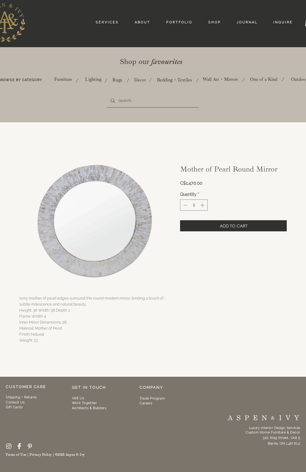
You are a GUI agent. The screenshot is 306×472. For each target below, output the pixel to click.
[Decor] (140, 80)
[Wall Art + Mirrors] (220, 79)
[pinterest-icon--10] (30, 446)
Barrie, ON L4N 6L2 (284, 444)
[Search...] (152, 100)
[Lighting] (93, 79)
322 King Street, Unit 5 (281, 438)
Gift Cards (14, 407)
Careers (145, 403)
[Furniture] (63, 79)
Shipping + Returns (21, 397)
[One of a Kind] (263, 79)
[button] (84, 403)
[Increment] (203, 205)
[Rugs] (117, 80)
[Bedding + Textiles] (174, 80)
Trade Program (152, 398)
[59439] (19, 446)
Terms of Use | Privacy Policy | (30, 455)
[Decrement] (184, 205)
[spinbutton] (193, 205)
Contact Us (15, 402)
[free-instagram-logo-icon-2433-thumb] (9, 446)
